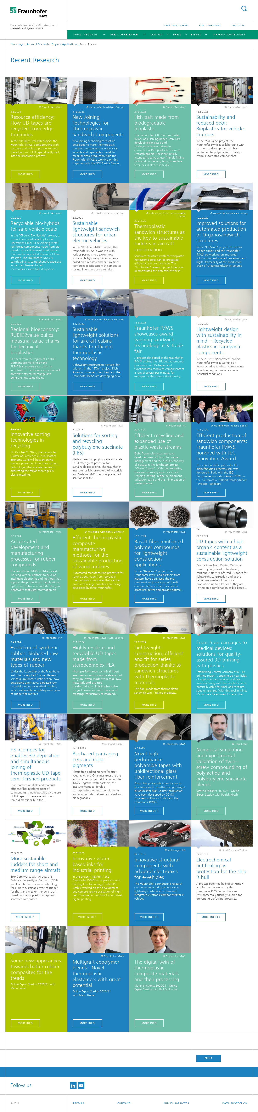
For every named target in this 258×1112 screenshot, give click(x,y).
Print (208, 1058)
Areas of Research (124, 34)
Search (244, 8)
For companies (210, 25)
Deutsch (238, 25)
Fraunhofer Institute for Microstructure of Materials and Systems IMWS (33, 27)
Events (196, 34)
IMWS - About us (86, 34)
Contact (157, 34)
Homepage (17, 44)
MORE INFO (25, 174)
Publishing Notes (176, 1103)
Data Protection (235, 1103)
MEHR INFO (210, 386)
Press (177, 34)
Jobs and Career (176, 25)
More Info (147, 810)
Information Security (229, 34)
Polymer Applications (64, 44)
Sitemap (78, 1103)
